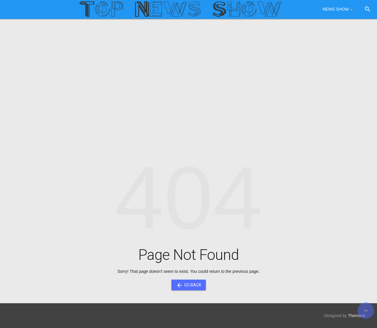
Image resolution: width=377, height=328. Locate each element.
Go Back (188, 285)
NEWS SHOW (336, 9)
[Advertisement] (188, 69)
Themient (356, 315)
